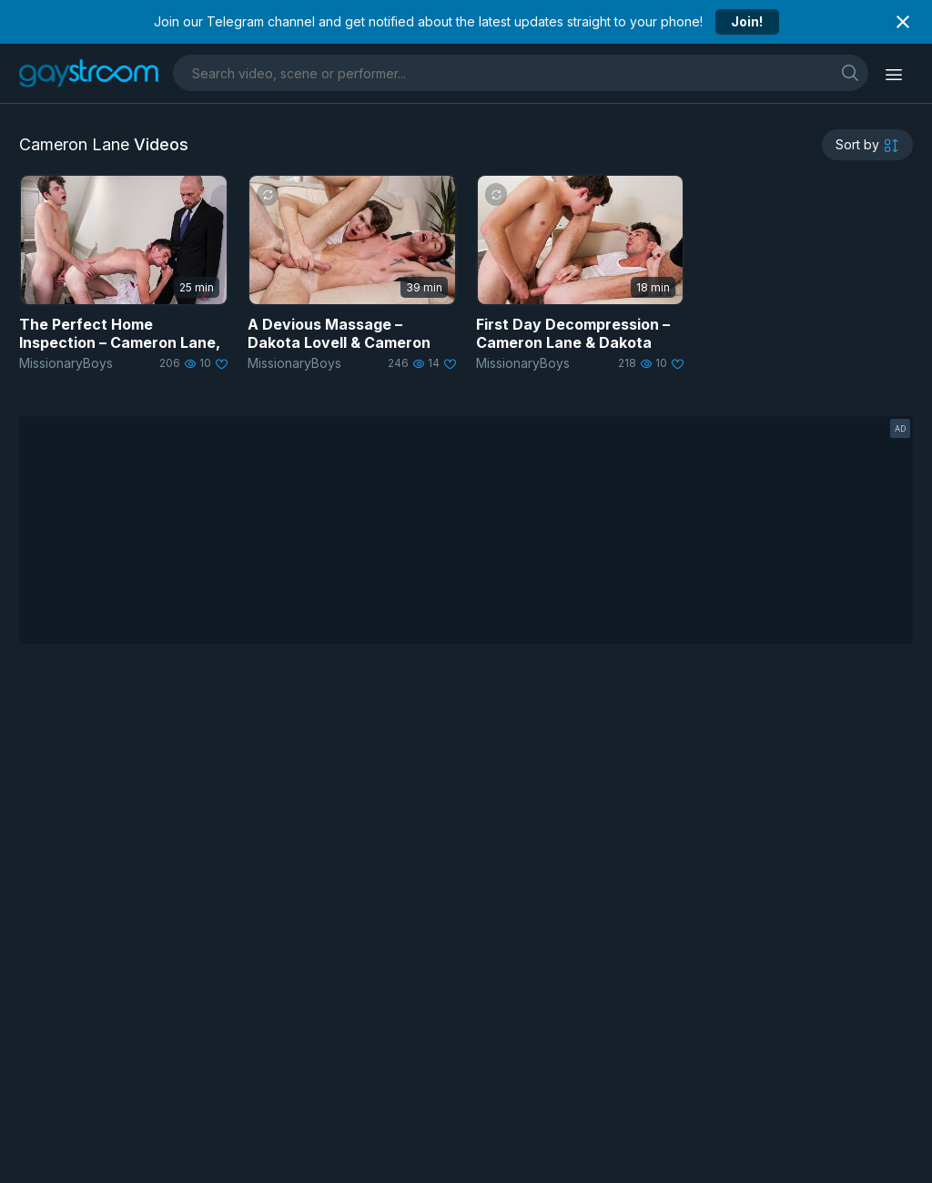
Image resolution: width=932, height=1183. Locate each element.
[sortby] (867, 144)
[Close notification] (903, 22)
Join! (747, 21)
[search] (850, 72)
